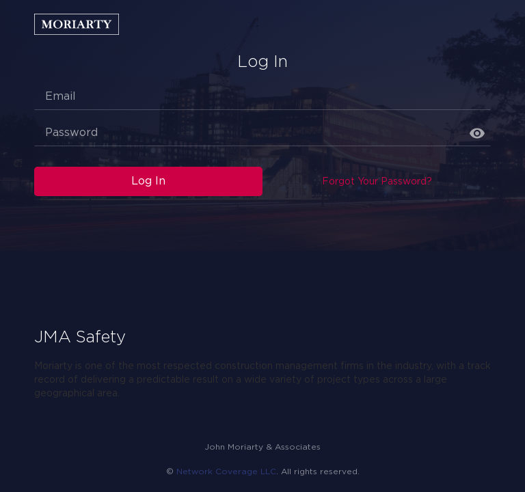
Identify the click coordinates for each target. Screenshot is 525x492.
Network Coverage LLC (226, 472)
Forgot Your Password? (377, 182)
